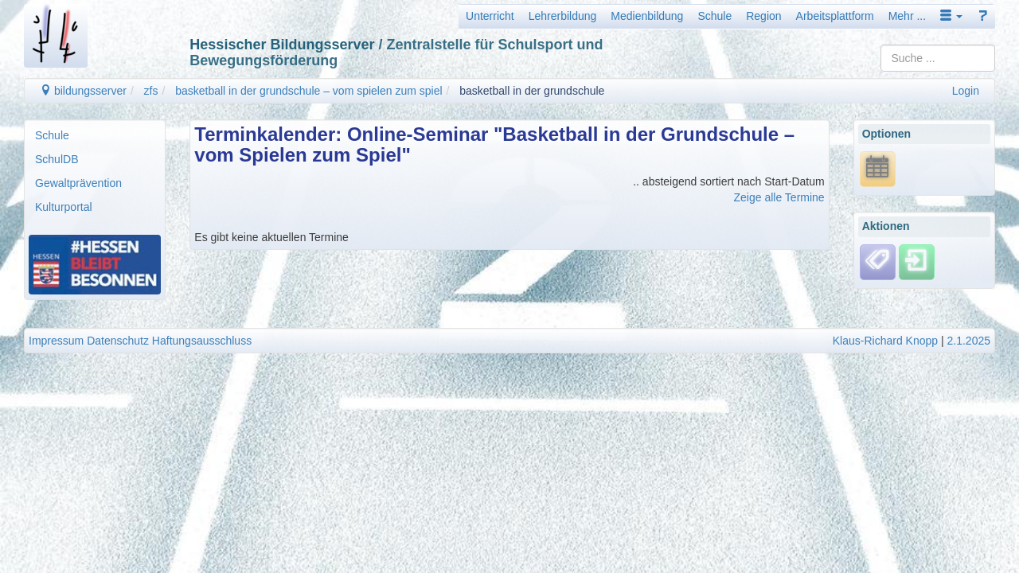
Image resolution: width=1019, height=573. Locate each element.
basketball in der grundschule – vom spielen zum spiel (308, 90)
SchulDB (56, 159)
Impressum (56, 340)
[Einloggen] (916, 261)
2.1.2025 (969, 340)
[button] (951, 16)
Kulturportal (63, 207)
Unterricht (490, 16)
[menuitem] (95, 135)
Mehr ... (907, 16)
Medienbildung (647, 16)
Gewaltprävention (78, 183)
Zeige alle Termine (779, 197)
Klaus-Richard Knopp (885, 340)
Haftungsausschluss (202, 340)
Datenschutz (118, 340)
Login (965, 90)
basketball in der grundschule (531, 90)
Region (763, 16)
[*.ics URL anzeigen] (877, 168)
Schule (714, 16)
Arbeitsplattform (835, 16)
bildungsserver (83, 90)
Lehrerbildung (563, 16)
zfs (151, 90)
